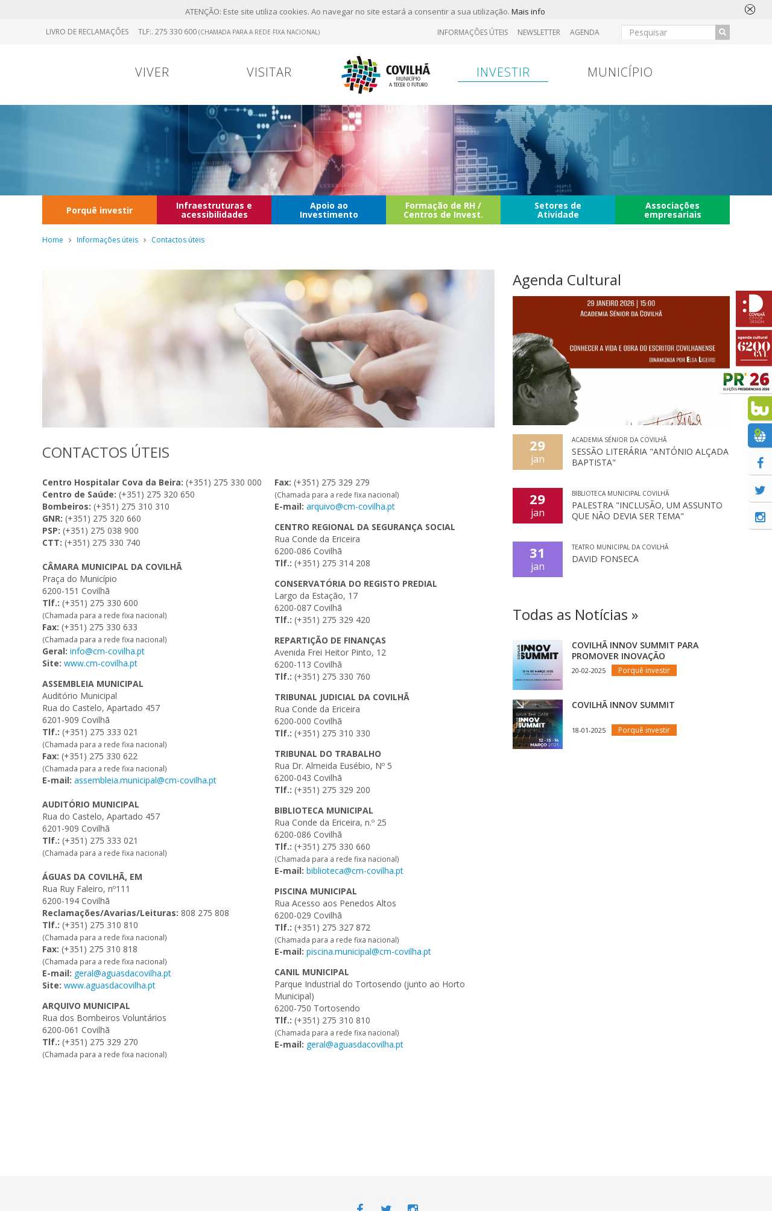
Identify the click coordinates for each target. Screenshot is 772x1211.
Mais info (528, 12)
